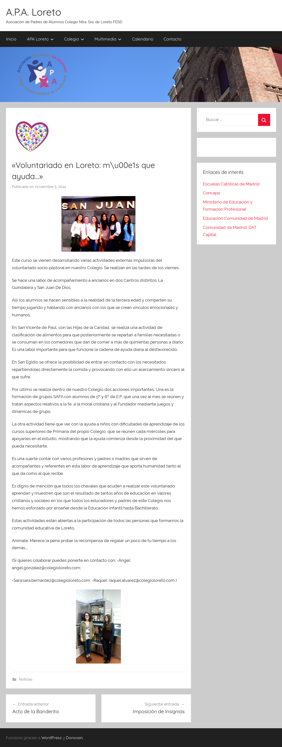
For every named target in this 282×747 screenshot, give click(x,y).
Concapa (211, 192)
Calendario (142, 38)
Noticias (25, 679)
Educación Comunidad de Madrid (235, 218)
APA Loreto (40, 38)
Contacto (172, 38)
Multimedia (107, 38)
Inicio (11, 38)
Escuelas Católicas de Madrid (231, 184)
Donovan (74, 737)
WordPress (51, 737)
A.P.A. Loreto (33, 12)
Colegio (74, 38)
